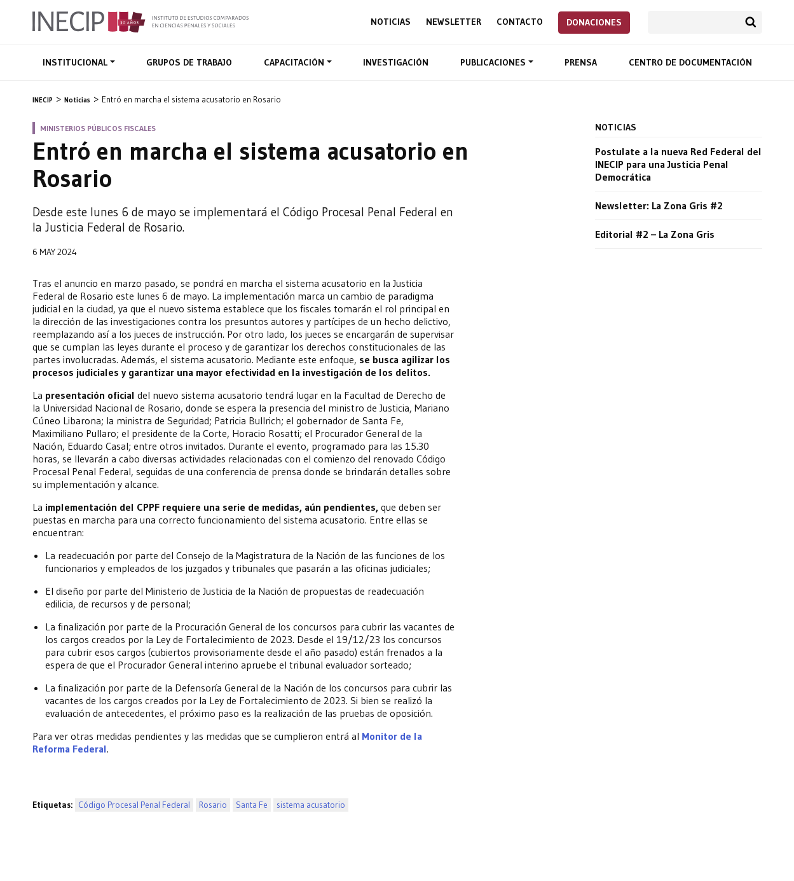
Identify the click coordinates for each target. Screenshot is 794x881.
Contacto (519, 22)
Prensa (581, 62)
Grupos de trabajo (189, 62)
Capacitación (295, 62)
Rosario (213, 805)
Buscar (750, 22)
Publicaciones (494, 62)
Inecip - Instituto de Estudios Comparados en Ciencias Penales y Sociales (140, 21)
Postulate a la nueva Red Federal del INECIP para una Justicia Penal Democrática (678, 164)
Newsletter (453, 22)
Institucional (76, 62)
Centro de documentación (690, 62)
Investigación (395, 62)
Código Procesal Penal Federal (134, 805)
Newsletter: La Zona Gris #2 (659, 205)
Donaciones (594, 22)
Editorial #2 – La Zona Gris (655, 234)
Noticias (391, 22)
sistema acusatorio (311, 805)
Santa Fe (252, 805)
